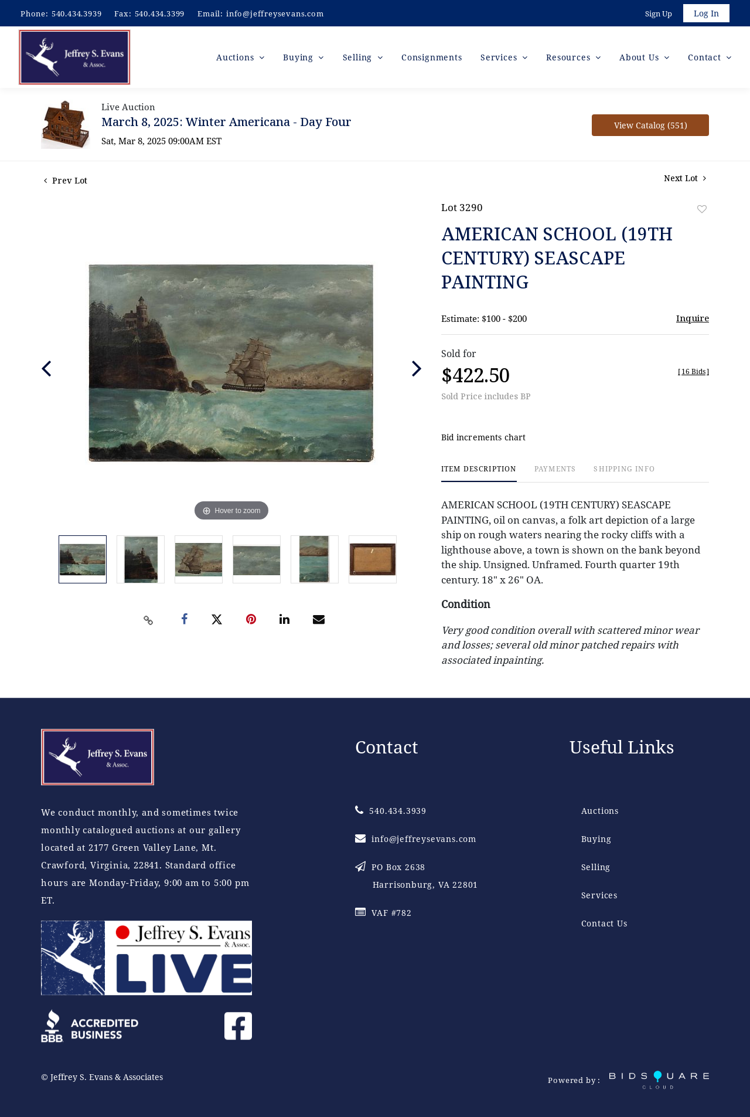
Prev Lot (65, 182)
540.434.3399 (160, 13)
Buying (596, 839)
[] (693, 373)
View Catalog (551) (650, 127)
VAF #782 (383, 913)
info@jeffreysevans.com (275, 13)
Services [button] (500, 58)
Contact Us (604, 923)
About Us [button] (640, 58)
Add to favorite (702, 211)
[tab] (479, 475)
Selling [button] (359, 58)
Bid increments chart (483, 438)
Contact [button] (706, 58)
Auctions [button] (236, 58)
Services (599, 895)
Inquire (692, 319)
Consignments (431, 58)
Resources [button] (569, 58)
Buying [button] (299, 58)
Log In (705, 13)
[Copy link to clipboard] (149, 621)
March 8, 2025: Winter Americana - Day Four (226, 123)
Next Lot (685, 180)
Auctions (600, 811)
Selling (596, 867)
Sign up (657, 14)
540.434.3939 (77, 13)
